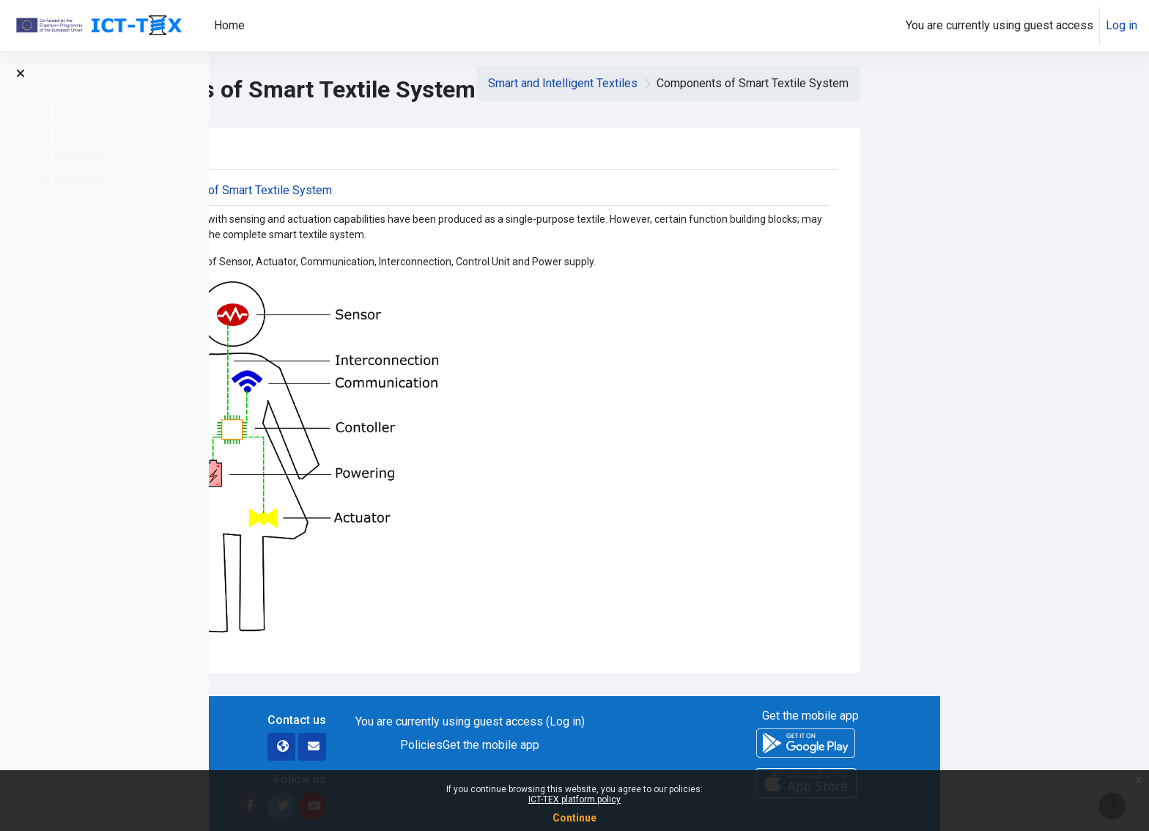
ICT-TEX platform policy (574, 799)
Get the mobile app (700, 745)
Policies (631, 745)
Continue (574, 818)
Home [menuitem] (229, 25)
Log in (1121, 25)
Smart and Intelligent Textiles (771, 83)
